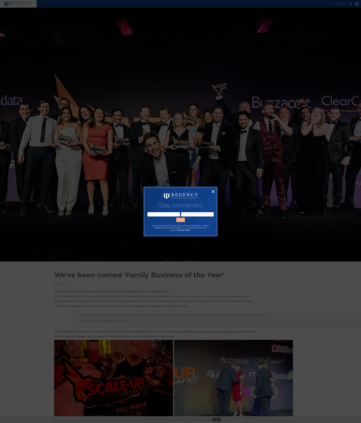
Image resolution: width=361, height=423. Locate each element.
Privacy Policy (184, 230)
